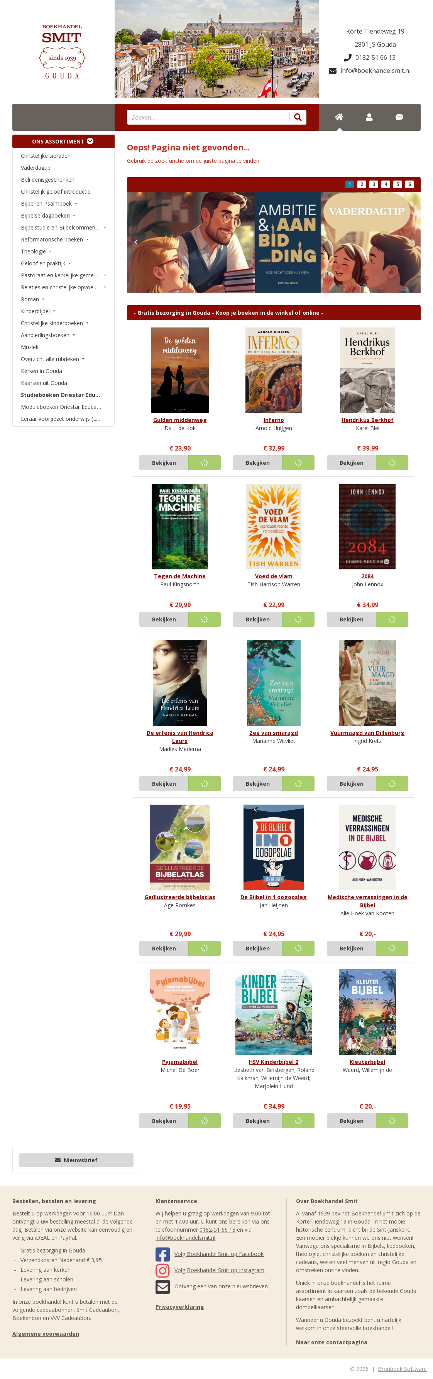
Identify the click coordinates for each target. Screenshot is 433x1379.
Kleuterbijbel (367, 1061)
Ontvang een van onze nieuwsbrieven (212, 1286)
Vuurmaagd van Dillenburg (367, 732)
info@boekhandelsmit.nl (370, 70)
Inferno (274, 420)
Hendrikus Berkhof (368, 420)
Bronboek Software (402, 1368)
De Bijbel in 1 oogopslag (273, 897)
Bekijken (164, 462)
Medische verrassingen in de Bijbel (368, 901)
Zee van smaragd (273, 732)
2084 (367, 576)
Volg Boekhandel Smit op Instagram (210, 1270)
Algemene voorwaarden (45, 1333)
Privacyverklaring (180, 1306)
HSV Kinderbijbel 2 (273, 1061)
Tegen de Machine (180, 576)
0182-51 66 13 (370, 57)
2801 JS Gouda (375, 44)
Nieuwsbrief (76, 1160)
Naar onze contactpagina (331, 1342)
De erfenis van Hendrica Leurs (180, 736)
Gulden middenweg (180, 420)
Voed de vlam (274, 576)
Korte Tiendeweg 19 (375, 31)
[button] (136, 242)
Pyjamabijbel (180, 1061)
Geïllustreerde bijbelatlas (179, 897)
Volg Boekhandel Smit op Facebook (210, 1253)
